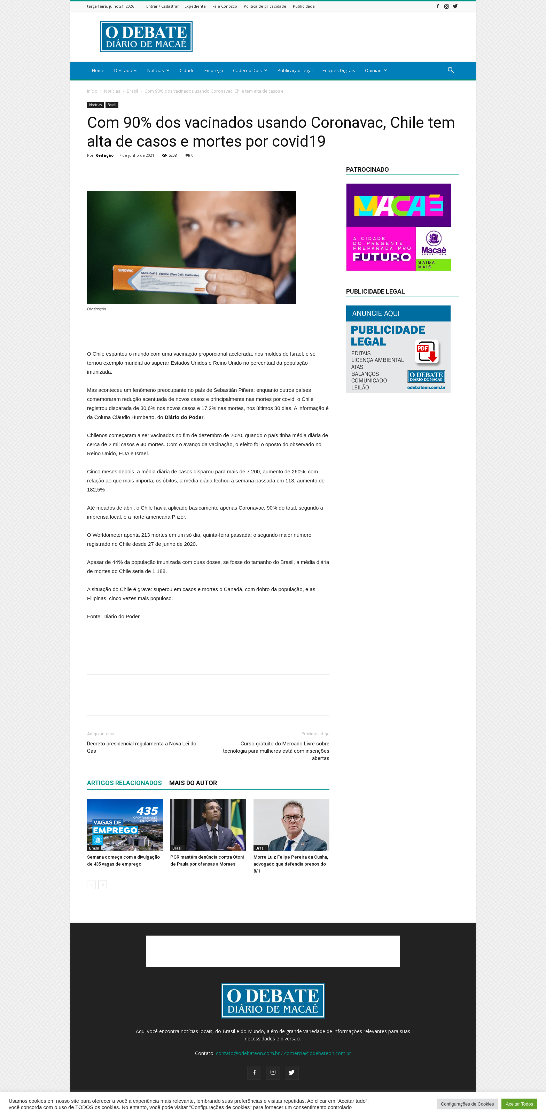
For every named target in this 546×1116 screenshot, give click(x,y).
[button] (450, 71)
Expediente (195, 6)
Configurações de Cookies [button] (467, 1104)
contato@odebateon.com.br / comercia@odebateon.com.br (283, 1053)
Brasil (132, 91)
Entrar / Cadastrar (162, 6)
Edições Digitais (338, 70)
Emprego (213, 70)
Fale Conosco (224, 6)
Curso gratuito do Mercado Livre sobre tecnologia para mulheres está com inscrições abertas (276, 751)
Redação (104, 155)
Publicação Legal (295, 70)
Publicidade (304, 6)
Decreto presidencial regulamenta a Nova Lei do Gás (141, 747)
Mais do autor (193, 782)
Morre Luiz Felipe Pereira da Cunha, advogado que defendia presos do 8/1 (291, 864)
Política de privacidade (265, 6)
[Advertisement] (332, 36)
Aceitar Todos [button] (519, 1104)
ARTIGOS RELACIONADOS (124, 782)
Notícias (158, 70)
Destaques (126, 70)
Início (92, 91)
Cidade (187, 70)
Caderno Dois (250, 70)
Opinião (376, 70)
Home (98, 70)
